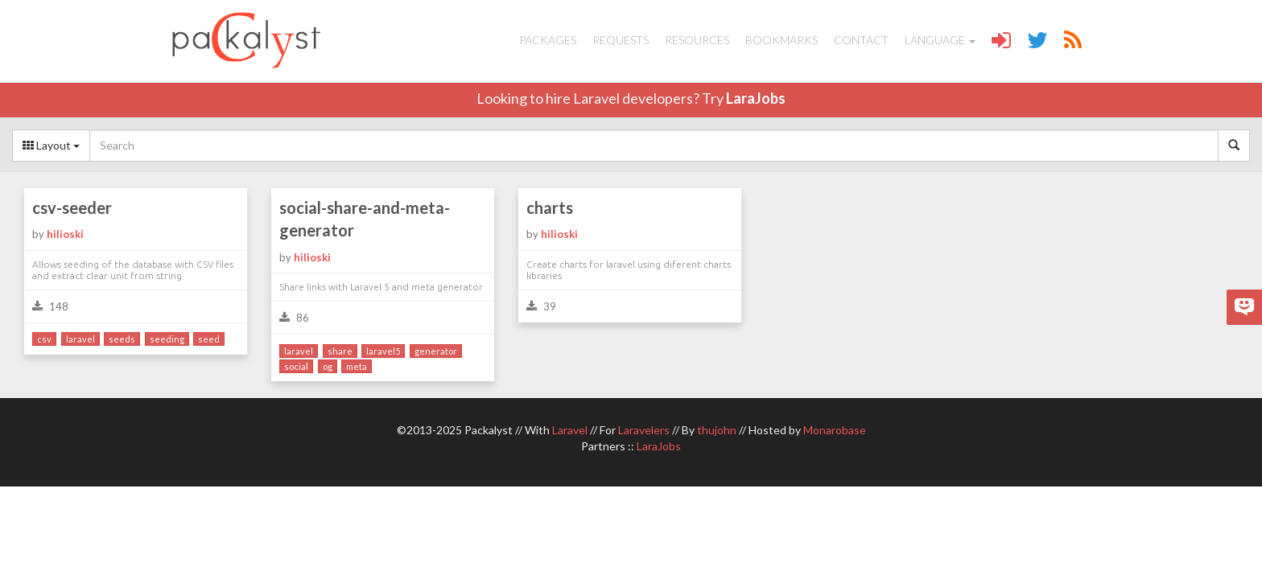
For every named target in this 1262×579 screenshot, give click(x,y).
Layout (51, 145)
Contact (861, 40)
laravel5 (383, 351)
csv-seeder (72, 207)
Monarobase (834, 430)
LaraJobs (756, 98)
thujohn (716, 430)
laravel (80, 339)
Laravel (570, 430)
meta (356, 366)
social (296, 366)
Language (940, 40)
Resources (697, 40)
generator (435, 351)
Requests (620, 40)
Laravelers (644, 430)
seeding (167, 339)
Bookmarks (781, 40)
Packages (547, 40)
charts (549, 207)
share (340, 351)
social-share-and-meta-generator (364, 219)
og (327, 366)
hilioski (65, 234)
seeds (122, 339)
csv (44, 339)
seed (209, 339)
